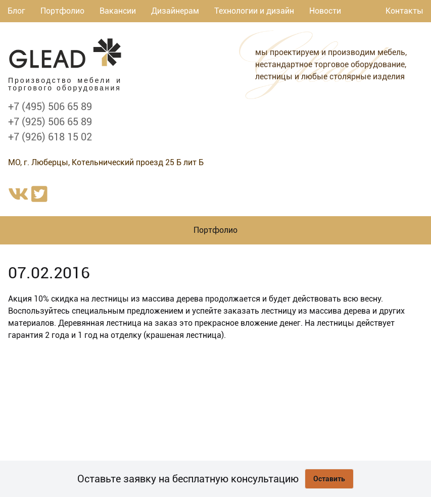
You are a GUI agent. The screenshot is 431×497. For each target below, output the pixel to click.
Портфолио (62, 11)
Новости (325, 11)
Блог (16, 11)
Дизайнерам (175, 11)
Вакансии (118, 11)
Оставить (329, 479)
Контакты (404, 11)
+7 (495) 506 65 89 (50, 107)
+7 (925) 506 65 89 (50, 122)
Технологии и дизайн (254, 11)
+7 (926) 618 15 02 (50, 137)
